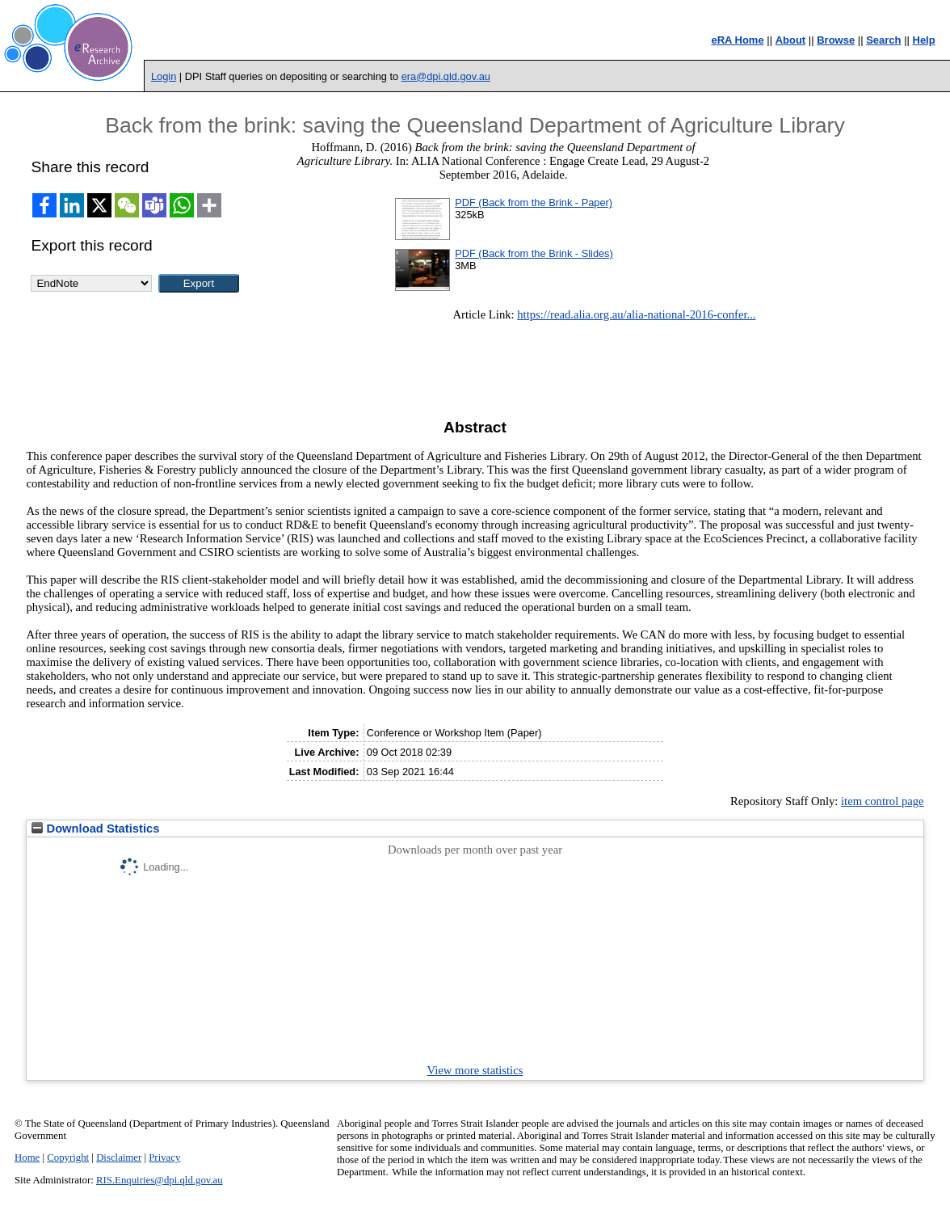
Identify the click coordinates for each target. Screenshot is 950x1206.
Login (163, 76)
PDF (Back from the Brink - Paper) (533, 202)
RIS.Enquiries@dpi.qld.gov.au (159, 1180)
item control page (882, 801)
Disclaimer (118, 1157)
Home (27, 1157)
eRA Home (737, 40)
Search (883, 40)
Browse (836, 40)
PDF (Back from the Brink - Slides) (534, 253)
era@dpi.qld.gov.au (445, 76)
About (791, 40)
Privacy (164, 1157)
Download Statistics (95, 828)
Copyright (68, 1157)
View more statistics (475, 1070)
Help (924, 40)
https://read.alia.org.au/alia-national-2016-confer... (636, 314)
